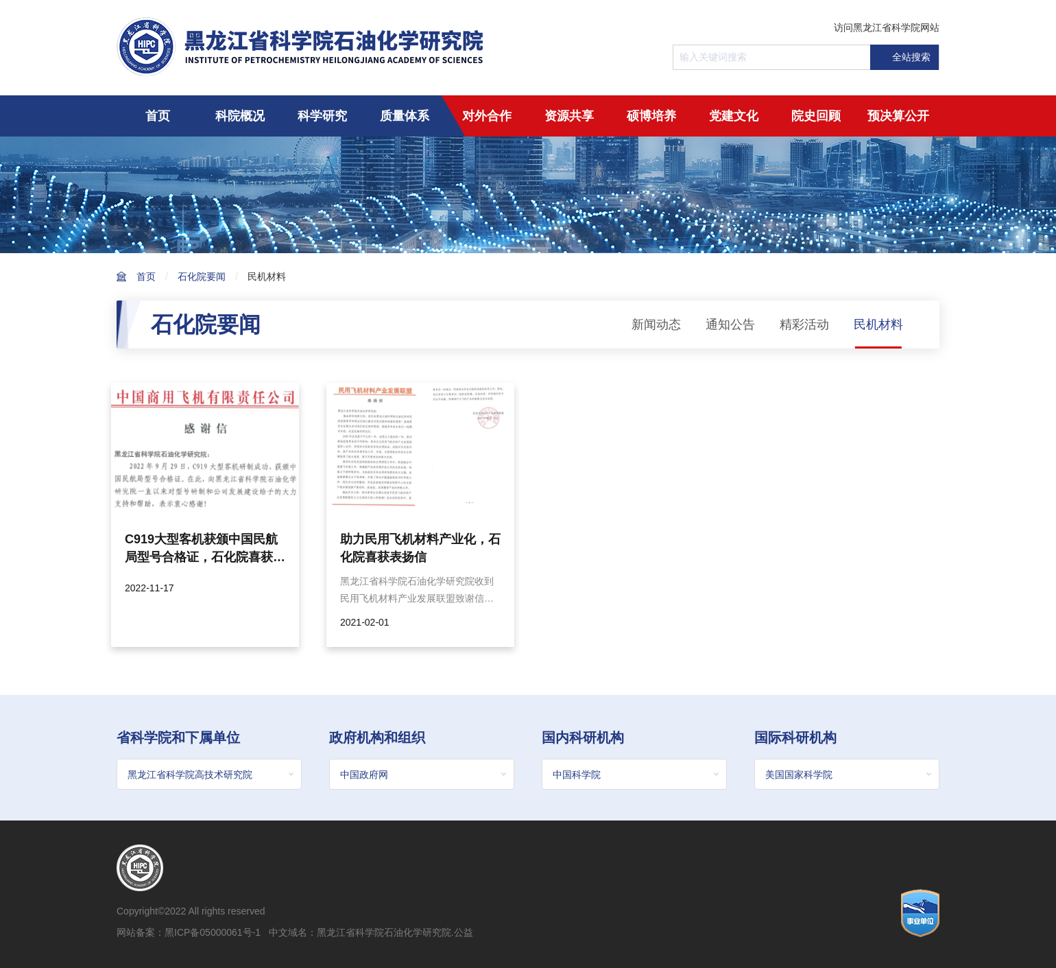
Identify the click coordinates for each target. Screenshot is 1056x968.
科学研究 (322, 116)
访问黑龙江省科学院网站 (886, 27)
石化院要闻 (202, 276)
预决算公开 (898, 116)
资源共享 (569, 116)
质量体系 (404, 116)
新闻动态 (656, 324)
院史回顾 (816, 116)
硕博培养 (651, 116)
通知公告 (730, 324)
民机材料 (267, 276)
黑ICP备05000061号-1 (213, 932)
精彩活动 (804, 324)
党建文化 (733, 116)
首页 (157, 116)
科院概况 (240, 116)
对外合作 (487, 116)
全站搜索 (904, 57)
